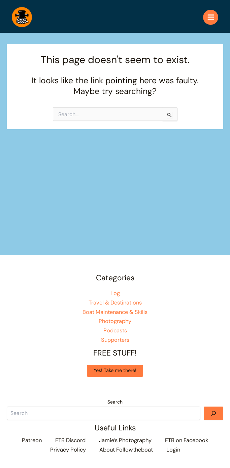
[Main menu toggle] (210, 17)
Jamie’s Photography (125, 440)
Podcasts (115, 330)
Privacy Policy (68, 449)
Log (115, 293)
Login (173, 449)
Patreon (32, 440)
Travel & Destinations (115, 302)
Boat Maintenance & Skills (115, 312)
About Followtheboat (126, 449)
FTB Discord (70, 440)
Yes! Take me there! (115, 370)
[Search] (213, 413)
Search (115, 402)
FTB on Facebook (186, 440)
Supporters (115, 339)
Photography (115, 321)
